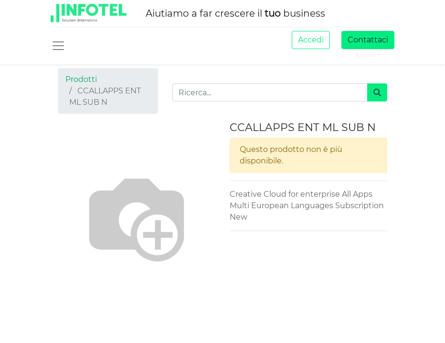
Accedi (311, 39)
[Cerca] (377, 92)
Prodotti (81, 79)
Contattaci (368, 39)
